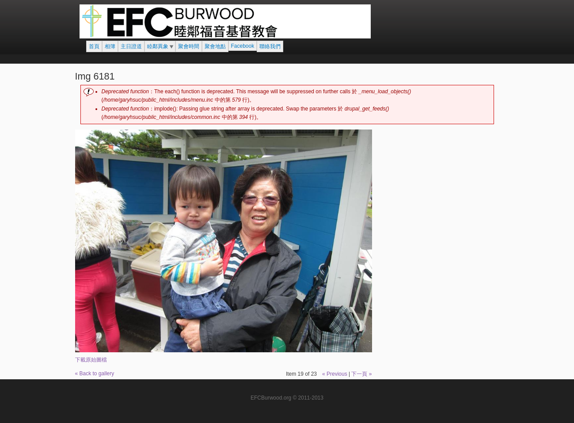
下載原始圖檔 (91, 360)
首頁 (94, 46)
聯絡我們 (270, 46)
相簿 (110, 46)
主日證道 (131, 46)
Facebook (243, 46)
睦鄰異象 (157, 46)
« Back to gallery (94, 373)
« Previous (334, 374)
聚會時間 (188, 46)
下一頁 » (361, 374)
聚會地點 (215, 46)
